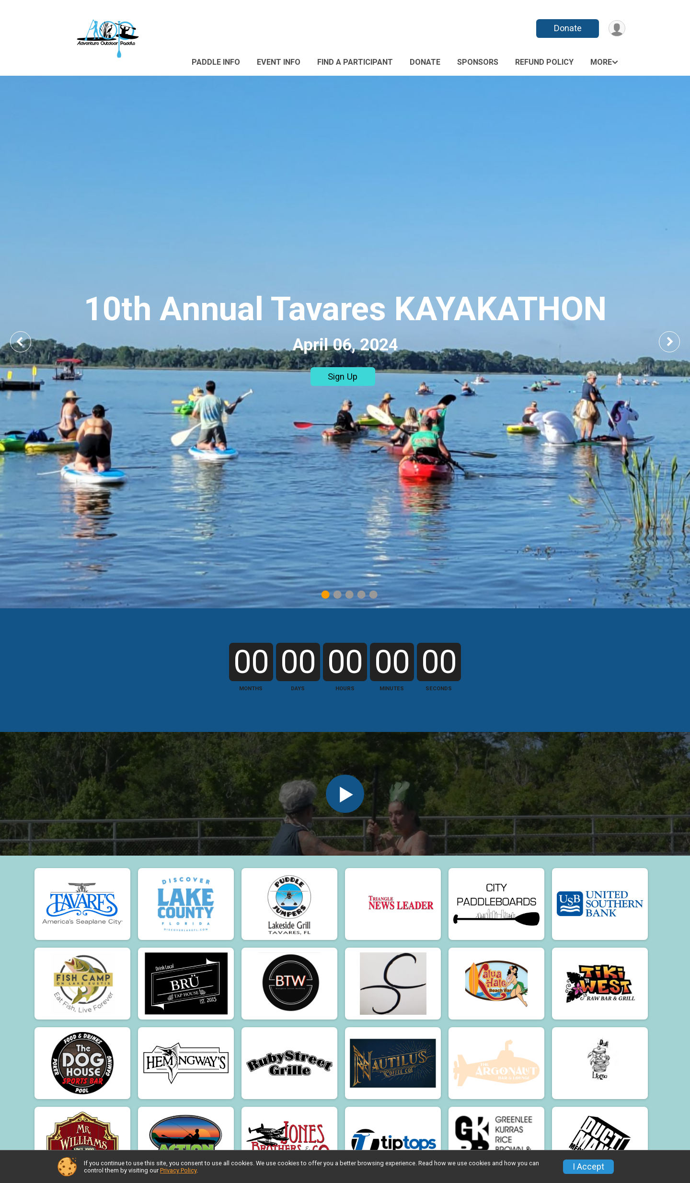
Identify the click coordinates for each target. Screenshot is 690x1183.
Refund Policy (544, 62)
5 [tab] (373, 594)
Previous (27, 341)
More (601, 62)
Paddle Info (216, 62)
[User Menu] (616, 28)
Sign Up (342, 376)
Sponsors (477, 62)
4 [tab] (361, 594)
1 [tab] (325, 594)
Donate (567, 28)
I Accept (588, 1166)
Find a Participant (355, 62)
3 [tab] (349, 594)
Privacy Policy (178, 1170)
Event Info (278, 62)
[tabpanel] (345, 342)
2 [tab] (337, 594)
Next (676, 341)
